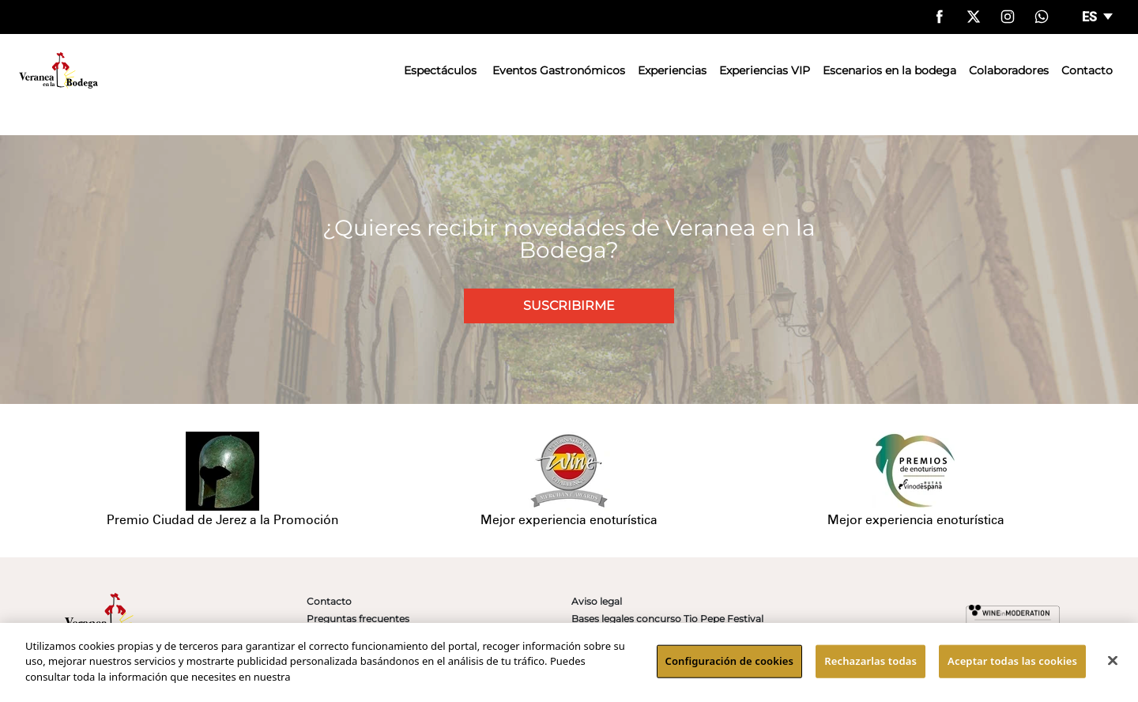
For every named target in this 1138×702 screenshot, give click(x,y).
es (1091, 17)
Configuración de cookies (729, 665)
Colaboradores (1009, 70)
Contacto (1087, 70)
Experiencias (672, 70)
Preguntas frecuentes (358, 619)
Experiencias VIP (764, 70)
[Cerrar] (1112, 664)
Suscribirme (569, 305)
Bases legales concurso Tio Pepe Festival (667, 619)
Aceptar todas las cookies (1012, 665)
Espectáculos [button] (440, 70)
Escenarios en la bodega (889, 70)
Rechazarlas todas (870, 665)
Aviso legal (596, 601)
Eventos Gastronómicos (558, 70)
